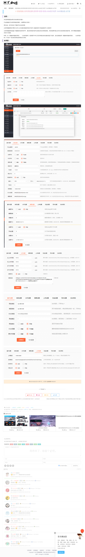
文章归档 (29, 550)
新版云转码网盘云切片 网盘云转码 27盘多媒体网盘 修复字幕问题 (64, 399)
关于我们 (48, 550)
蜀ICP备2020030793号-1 (49, 552)
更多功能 (71, 3)
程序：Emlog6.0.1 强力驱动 (42, 554)
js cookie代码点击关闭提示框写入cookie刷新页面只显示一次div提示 (22, 399)
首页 (33, 3)
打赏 (47, 395)
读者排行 (42, 550)
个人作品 (41, 3)
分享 (56, 395)
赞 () (29, 395)
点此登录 (49, 381)
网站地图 (54, 550)
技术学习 (51, 3)
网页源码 (60, 3)
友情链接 (35, 550)
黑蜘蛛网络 (39, 552)
